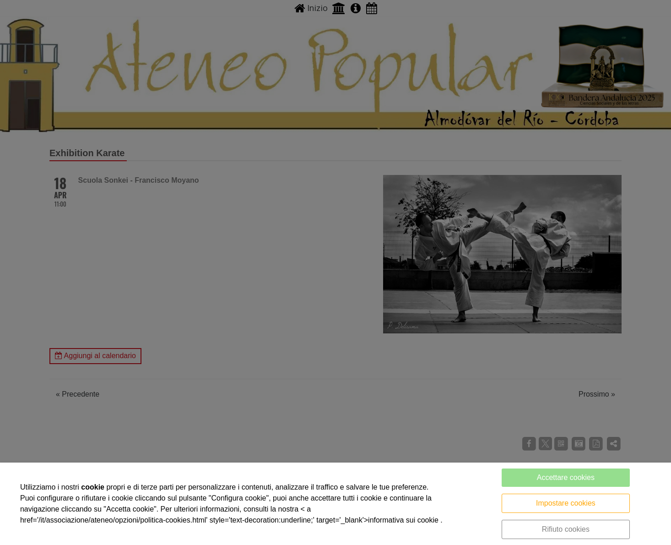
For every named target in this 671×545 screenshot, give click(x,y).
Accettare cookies (566, 477)
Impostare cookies (565, 503)
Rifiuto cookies (566, 529)
